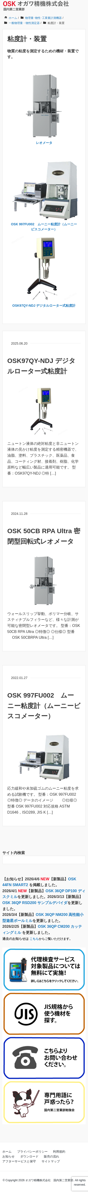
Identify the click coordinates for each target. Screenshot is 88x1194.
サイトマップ (51, 1161)
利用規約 (59, 1151)
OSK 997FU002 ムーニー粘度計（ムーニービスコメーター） (43, 706)
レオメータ (44, 143)
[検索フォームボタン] (81, 860)
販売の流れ (51, 1156)
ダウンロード (29, 1156)
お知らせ (8, 1156)
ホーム (6, 1151)
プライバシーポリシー (32, 1151)
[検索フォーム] (39, 860)
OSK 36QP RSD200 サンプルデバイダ (34, 903)
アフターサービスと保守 (19, 1161)
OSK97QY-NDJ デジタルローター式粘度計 (44, 305)
